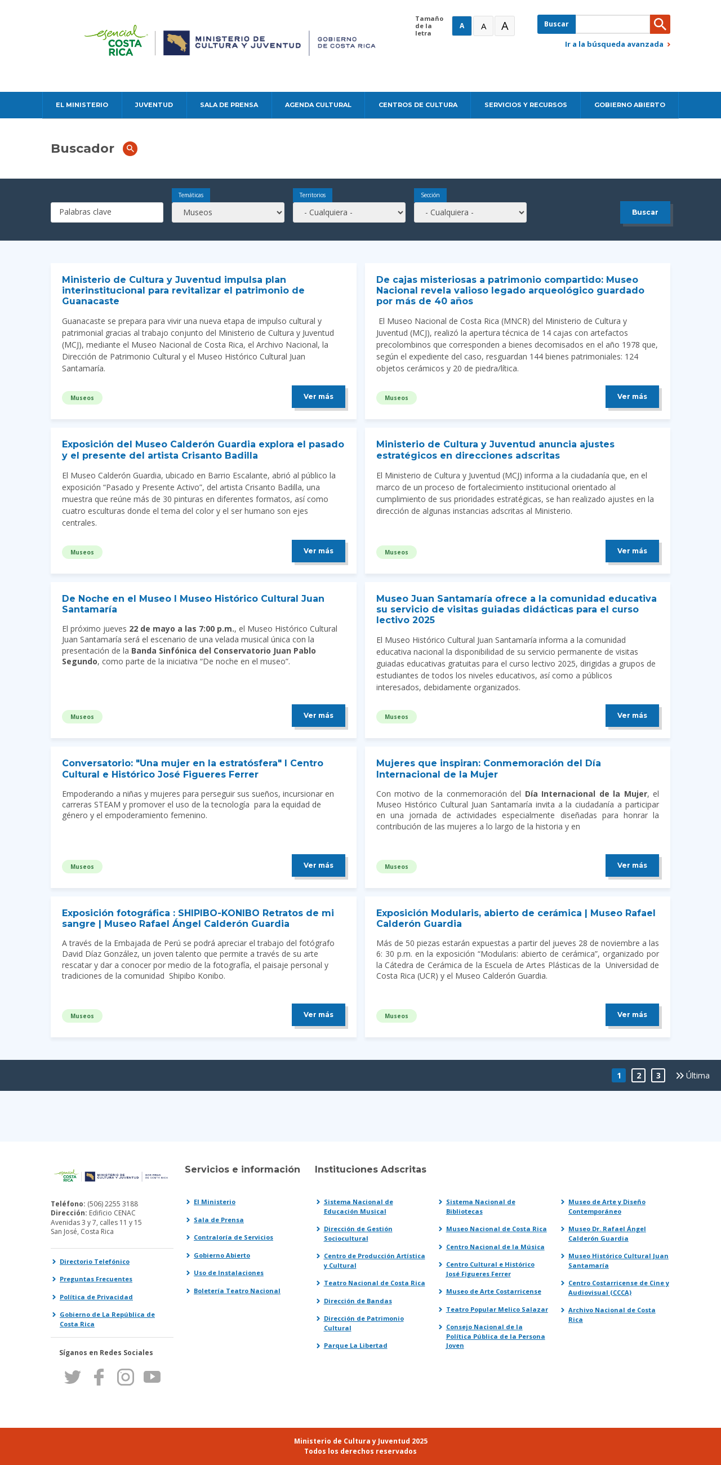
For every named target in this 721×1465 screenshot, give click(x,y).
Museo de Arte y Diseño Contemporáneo (607, 1206)
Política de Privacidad (96, 1297)
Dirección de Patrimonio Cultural (364, 1323)
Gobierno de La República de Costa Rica (107, 1319)
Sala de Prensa (219, 1219)
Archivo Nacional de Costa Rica (612, 1315)
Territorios (313, 195)
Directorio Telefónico (95, 1261)
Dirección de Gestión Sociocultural (358, 1233)
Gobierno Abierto (222, 1255)
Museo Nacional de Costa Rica (496, 1228)
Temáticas (191, 195)
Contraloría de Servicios (233, 1237)
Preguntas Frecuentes (96, 1279)
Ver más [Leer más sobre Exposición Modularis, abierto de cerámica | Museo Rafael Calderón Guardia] (632, 1014)
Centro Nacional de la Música (495, 1246)
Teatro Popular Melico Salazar (497, 1309)
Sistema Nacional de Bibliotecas (480, 1206)
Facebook (99, 1377)
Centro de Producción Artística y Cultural (374, 1260)
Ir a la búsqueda (614, 44)
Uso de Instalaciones (229, 1272)
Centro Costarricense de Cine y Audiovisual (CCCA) (618, 1287)
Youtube (152, 1377)
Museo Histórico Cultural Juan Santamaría (618, 1260)
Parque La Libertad (356, 1345)
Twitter (72, 1377)
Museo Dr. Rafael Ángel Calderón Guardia (607, 1233)
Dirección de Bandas (358, 1301)
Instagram (125, 1377)
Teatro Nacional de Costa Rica (374, 1282)
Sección (430, 195)
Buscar (556, 24)
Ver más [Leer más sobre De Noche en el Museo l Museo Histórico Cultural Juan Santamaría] (318, 715)
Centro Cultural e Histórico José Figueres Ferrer (490, 1269)
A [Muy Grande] (505, 25)
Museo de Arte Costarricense (493, 1291)
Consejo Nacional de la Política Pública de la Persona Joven (495, 1335)
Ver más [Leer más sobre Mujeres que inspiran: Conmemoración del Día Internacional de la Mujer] (632, 865)
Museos (82, 398)
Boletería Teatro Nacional (237, 1290)
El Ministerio (214, 1201)
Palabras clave (85, 211)
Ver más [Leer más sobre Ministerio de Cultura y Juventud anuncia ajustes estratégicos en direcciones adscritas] (632, 551)
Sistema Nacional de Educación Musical (358, 1206)
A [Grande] (483, 26)
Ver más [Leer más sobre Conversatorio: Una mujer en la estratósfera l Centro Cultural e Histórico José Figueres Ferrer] (318, 865)
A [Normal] (462, 25)
